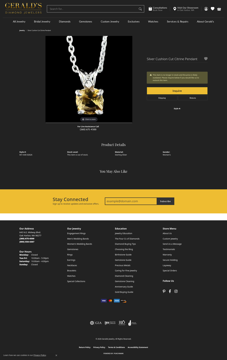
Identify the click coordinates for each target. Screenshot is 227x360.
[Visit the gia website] (96, 323)
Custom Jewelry (110, 21)
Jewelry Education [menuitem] (123, 233)
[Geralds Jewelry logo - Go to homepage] (23, 9)
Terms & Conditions (116, 347)
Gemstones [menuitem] (72, 249)
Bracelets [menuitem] (71, 270)
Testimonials (169, 249)
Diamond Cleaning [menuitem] (124, 276)
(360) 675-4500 (88, 129)
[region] (88, 79)
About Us (167, 233)
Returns (193, 98)
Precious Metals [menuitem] (122, 265)
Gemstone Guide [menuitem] (123, 260)
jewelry (22, 30)
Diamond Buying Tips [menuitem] (125, 244)
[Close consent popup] (56, 355)
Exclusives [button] (134, 21)
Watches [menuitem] (71, 276)
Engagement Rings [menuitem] (76, 233)
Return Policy (84, 347)
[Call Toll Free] (26, 241)
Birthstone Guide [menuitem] (123, 254)
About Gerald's (205, 21)
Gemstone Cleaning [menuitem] (124, 281)
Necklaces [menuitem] (72, 265)
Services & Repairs (177, 21)
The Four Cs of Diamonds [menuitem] (127, 238)
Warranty (167, 254)
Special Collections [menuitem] (76, 281)
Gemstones (85, 21)
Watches (153, 21)
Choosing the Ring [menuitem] (124, 249)
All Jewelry (19, 21)
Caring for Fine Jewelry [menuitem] (126, 270)
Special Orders (170, 270)
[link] (159, 9)
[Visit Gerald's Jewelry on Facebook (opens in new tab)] (170, 291)
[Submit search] (140, 8)
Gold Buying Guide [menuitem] (124, 292)
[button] (206, 9)
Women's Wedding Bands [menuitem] (79, 244)
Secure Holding (170, 260)
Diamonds (65, 21)
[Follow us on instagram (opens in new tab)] (175, 291)
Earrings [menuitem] (71, 260)
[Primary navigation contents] (113, 21)
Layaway (167, 265)
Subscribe (165, 201)
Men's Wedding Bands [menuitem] (78, 238)
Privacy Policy (99, 347)
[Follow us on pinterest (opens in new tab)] (164, 291)
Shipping (162, 98)
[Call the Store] (26, 238)
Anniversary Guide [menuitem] (124, 286)
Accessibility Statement (138, 347)
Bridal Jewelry (42, 21)
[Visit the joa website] (132, 323)
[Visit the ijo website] (110, 323)
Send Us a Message (172, 244)
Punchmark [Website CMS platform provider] (119, 353)
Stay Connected (70, 199)
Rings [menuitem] (70, 254)
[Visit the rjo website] (122, 323)
